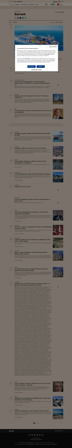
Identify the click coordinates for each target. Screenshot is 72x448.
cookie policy (47, 54)
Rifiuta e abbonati (53, 46)
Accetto (40, 66)
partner (18, 59)
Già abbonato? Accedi (36, 69)
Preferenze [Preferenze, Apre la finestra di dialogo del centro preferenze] (31, 66)
